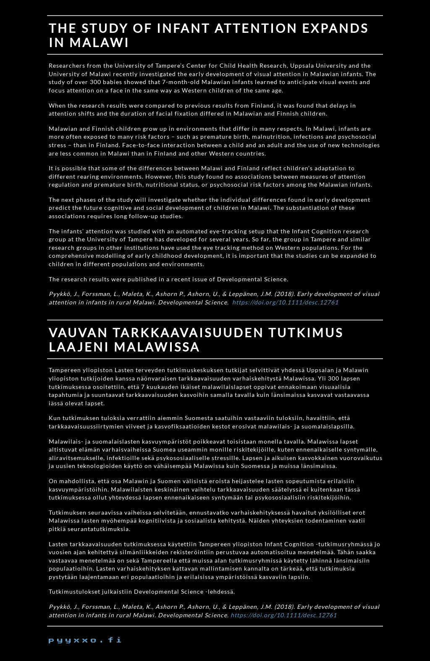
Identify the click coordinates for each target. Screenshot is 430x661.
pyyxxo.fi (86, 640)
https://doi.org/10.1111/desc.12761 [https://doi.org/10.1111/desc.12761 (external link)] (285, 302)
